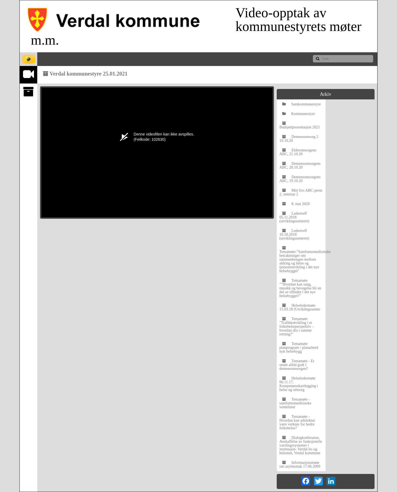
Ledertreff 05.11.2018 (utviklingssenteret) (294, 217)
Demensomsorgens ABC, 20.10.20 (300, 165)
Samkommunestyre (301, 104)
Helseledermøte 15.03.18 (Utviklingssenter (300, 307)
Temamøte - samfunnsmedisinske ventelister (295, 403)
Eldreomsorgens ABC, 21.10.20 (297, 152)
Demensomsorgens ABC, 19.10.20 (300, 179)
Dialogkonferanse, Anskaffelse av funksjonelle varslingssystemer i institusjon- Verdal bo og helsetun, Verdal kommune (300, 445)
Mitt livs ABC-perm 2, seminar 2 (300, 192)
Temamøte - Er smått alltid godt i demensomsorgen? (297, 365)
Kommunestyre (298, 114)
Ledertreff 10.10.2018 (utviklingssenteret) (294, 234)
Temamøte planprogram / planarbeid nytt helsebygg (298, 347)
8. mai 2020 (296, 204)
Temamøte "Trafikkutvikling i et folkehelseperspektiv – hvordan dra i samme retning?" (296, 326)
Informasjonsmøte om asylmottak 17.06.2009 (299, 464)
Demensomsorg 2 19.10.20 (298, 139)
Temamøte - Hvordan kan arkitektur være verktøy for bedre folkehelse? (297, 422)
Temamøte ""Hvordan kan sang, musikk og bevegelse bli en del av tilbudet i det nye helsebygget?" (300, 288)
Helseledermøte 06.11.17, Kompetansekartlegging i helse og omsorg (298, 384)
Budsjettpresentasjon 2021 (299, 125)
